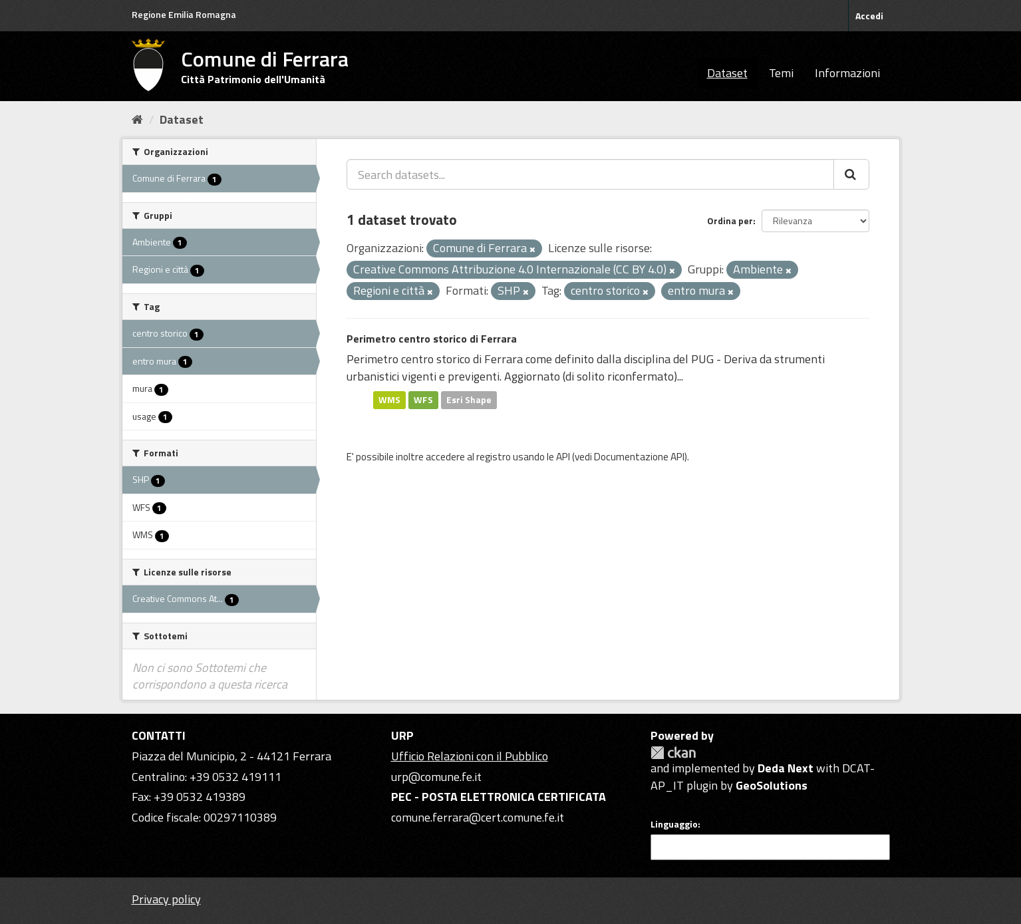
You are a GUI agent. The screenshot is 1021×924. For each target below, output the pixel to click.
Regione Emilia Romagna (184, 14)
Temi (781, 73)
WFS (423, 399)
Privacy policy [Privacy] (166, 899)
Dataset (727, 73)
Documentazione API (639, 456)
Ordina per (730, 221)
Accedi (869, 16)
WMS (389, 399)
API (563, 456)
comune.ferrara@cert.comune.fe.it (477, 817)
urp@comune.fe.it (436, 777)
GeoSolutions (771, 785)
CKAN (673, 753)
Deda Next (785, 768)
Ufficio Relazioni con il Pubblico (469, 756)
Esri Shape (469, 399)
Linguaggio (674, 824)
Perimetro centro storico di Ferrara (432, 339)
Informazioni (847, 73)
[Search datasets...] (590, 174)
